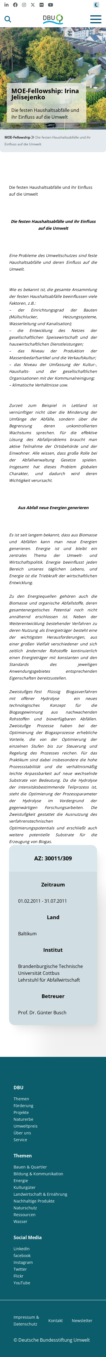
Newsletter (82, 1320)
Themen (21, 1098)
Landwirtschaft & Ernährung (40, 1194)
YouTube (22, 1282)
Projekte (21, 1112)
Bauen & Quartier (30, 1167)
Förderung (23, 1105)
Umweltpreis (26, 1126)
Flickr (18, 1276)
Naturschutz (25, 1207)
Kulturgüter (25, 1187)
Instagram (23, 1262)
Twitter (20, 1269)
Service (20, 1139)
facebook (22, 1255)
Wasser (20, 1221)
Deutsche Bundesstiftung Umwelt (54, 1340)
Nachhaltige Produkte (34, 1201)
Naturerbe (23, 1119)
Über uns (22, 1133)
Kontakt (55, 1320)
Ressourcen (25, 1214)
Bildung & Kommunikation (38, 1173)
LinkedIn (22, 1248)
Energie (21, 1180)
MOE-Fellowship (17, 137)
